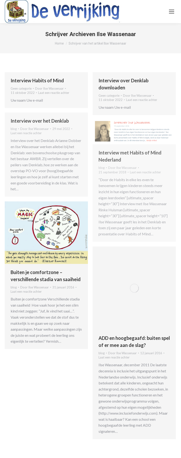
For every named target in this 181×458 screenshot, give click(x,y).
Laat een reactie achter (53, 93)
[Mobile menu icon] (171, 11)
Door (49, 88)
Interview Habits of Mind (37, 80)
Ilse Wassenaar (116, 34)
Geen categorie (21, 88)
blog (14, 129)
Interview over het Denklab (40, 121)
